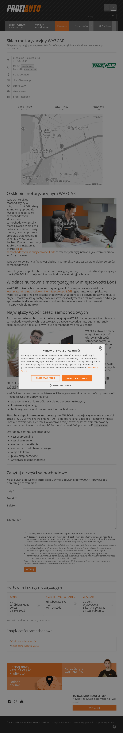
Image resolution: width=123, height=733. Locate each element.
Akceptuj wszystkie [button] (76, 378)
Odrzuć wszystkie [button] (45, 378)
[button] (61, 385)
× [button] (101, 350)
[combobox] (100, 347)
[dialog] (61, 366)
